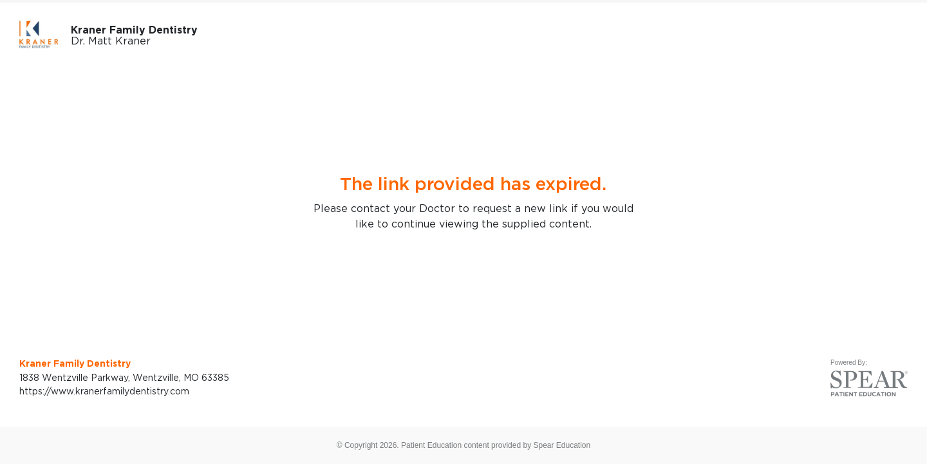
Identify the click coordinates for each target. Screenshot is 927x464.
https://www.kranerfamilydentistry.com (104, 390)
